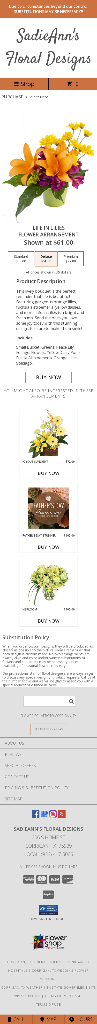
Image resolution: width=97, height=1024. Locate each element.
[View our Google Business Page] (44, 816)
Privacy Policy (27, 996)
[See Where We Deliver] (48, 729)
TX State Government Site (71, 987)
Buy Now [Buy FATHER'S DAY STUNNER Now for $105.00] (49, 547)
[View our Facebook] (35, 816)
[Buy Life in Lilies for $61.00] (48, 377)
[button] (48, 910)
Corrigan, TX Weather (22, 987)
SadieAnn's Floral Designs (48, 47)
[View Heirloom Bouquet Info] (48, 581)
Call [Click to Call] (16, 1019)
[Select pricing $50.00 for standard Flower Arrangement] (21, 259)
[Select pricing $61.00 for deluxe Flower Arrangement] (46, 259)
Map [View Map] (48, 1019)
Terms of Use (48, 1004)
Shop (24, 84)
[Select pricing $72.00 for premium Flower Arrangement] (70, 259)
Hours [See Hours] (81, 1019)
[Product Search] (49, 701)
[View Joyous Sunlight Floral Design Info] (48, 434)
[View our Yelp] (62, 816)
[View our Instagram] (53, 816)
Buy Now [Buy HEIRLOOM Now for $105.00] (49, 621)
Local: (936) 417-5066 (48, 854)
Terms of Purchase (63, 996)
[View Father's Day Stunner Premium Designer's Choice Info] (48, 508)
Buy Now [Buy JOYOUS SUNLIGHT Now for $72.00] (49, 473)
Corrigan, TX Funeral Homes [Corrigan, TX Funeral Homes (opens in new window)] (34, 962)
